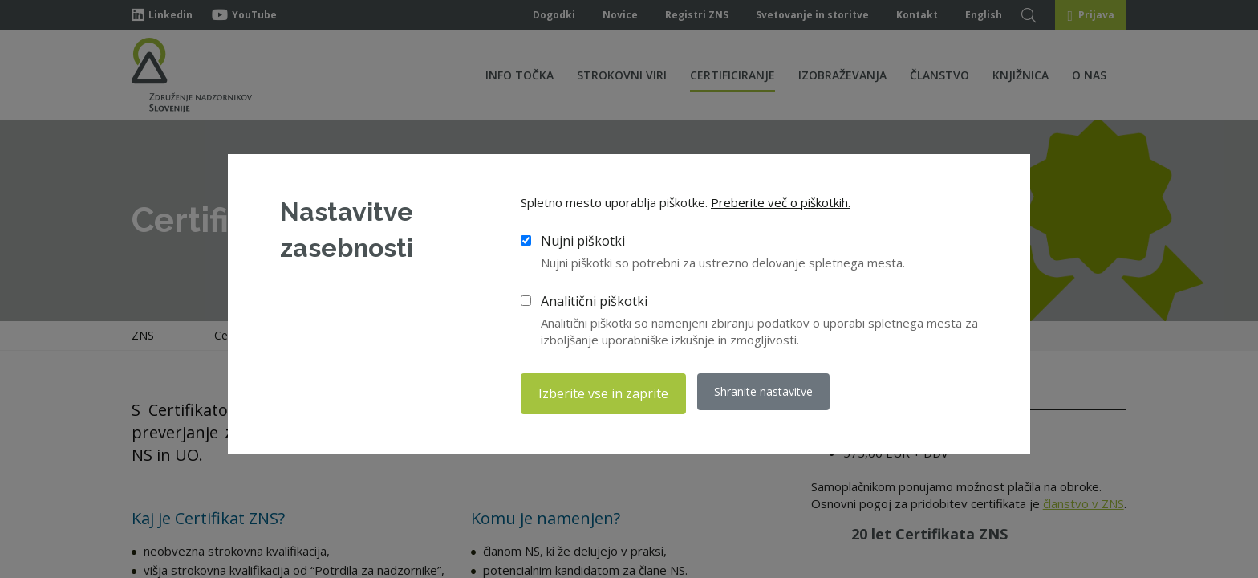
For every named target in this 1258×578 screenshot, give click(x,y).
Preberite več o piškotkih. (780, 205)
